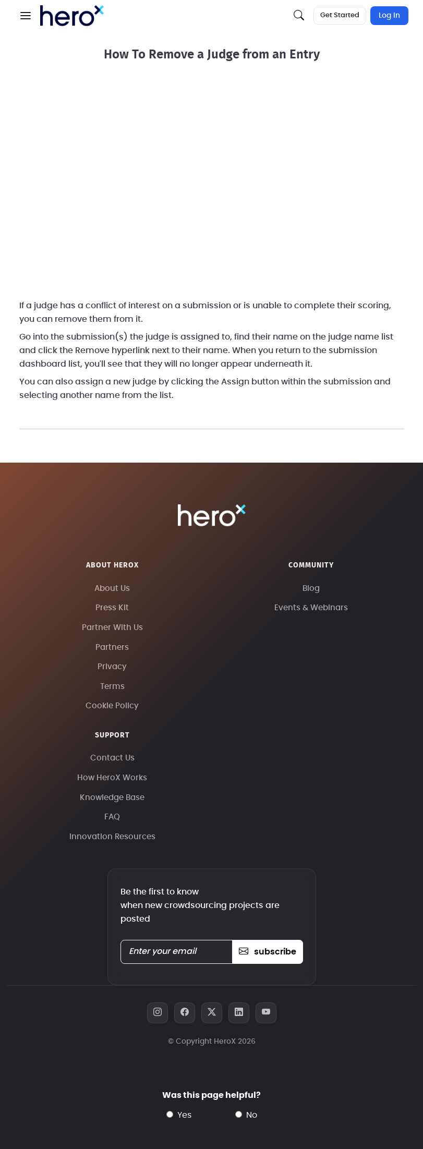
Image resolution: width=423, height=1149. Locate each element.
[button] (25, 15)
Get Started (339, 15)
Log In (389, 15)
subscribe (267, 952)
